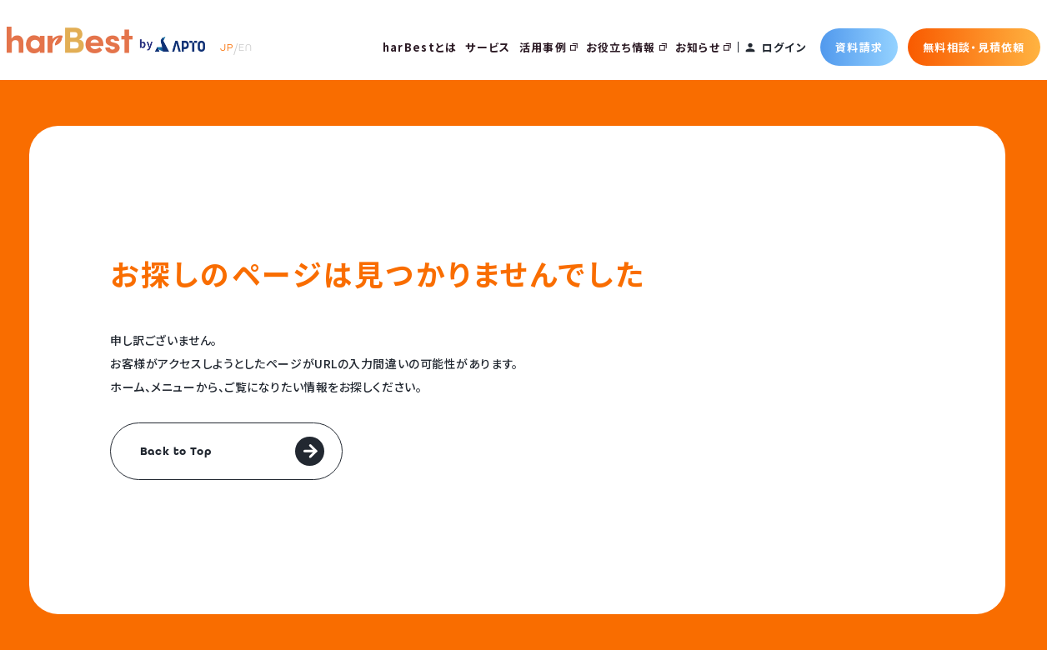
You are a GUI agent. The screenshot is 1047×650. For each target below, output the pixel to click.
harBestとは (420, 47)
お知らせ (703, 47)
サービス (487, 47)
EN (245, 47)
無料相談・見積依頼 (974, 47)
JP (226, 47)
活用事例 (548, 47)
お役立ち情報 (626, 47)
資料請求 (859, 47)
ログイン (784, 47)
